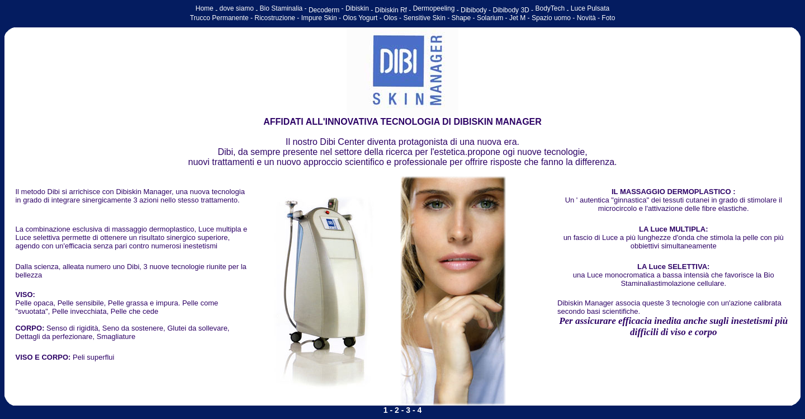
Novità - (589, 18)
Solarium (490, 18)
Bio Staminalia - (284, 8)
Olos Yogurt (361, 18)
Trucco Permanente (219, 18)
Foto (608, 18)
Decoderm (324, 10)
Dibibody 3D (511, 10)
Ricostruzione (274, 18)
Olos (390, 18)
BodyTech (550, 8)
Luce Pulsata (590, 8)
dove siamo (236, 8)
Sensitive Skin (423, 18)
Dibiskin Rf (392, 10)
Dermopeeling (434, 8)
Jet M (517, 18)
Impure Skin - (322, 18)
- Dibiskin (355, 8)
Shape (461, 18)
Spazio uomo (551, 18)
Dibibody (474, 10)
